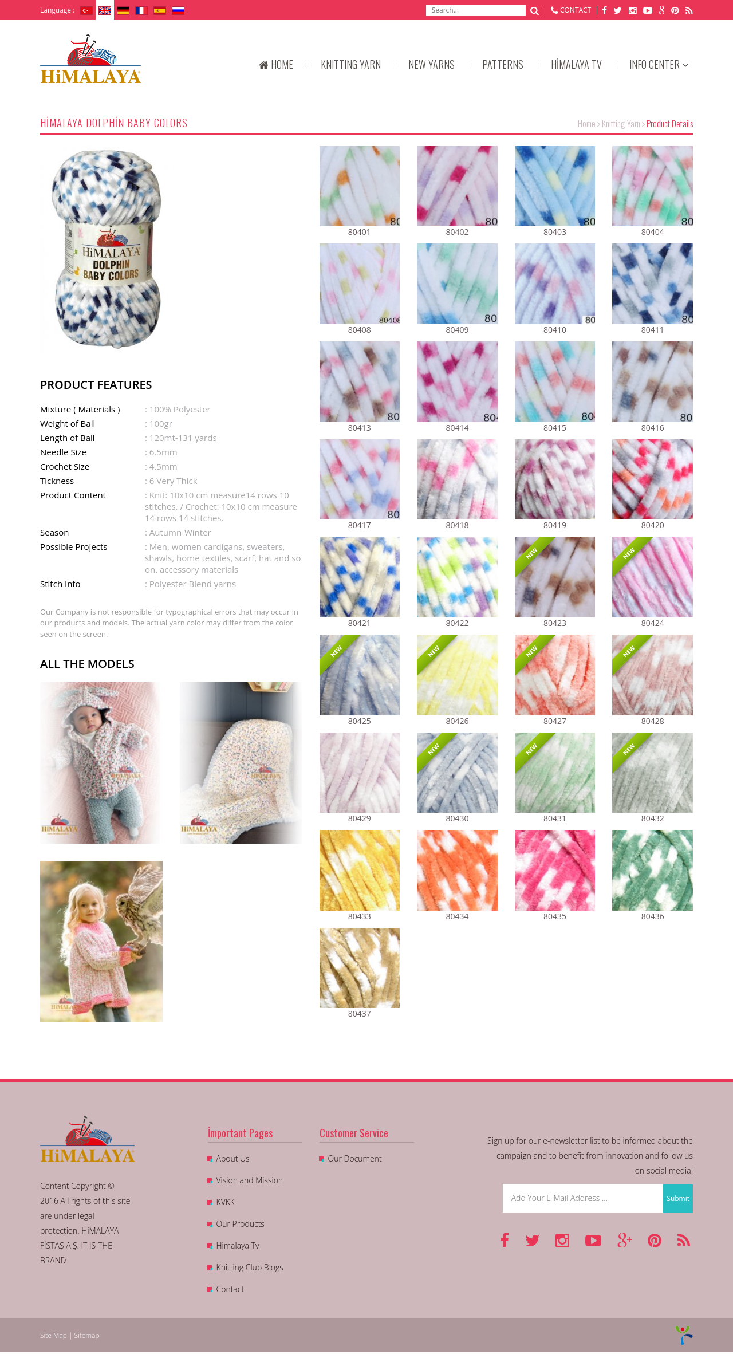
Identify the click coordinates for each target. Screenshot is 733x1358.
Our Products (240, 1223)
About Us (233, 1158)
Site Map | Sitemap (70, 1335)
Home (587, 123)
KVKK (225, 1201)
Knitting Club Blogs (249, 1267)
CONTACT (575, 10)
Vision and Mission (249, 1180)
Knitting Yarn (621, 123)
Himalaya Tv (237, 1245)
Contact (230, 1289)
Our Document (355, 1158)
